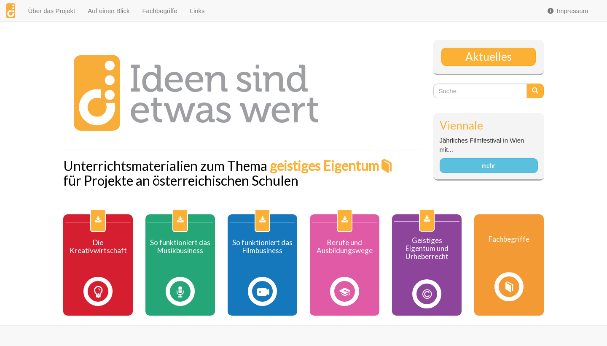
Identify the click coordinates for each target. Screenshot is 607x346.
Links (197, 10)
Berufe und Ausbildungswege (345, 246)
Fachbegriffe (159, 10)
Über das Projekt (51, 10)
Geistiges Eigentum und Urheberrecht (427, 248)
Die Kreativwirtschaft (98, 246)
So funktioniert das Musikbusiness (180, 246)
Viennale (461, 125)
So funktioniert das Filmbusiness (262, 246)
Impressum (567, 10)
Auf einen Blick (108, 10)
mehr (489, 165)
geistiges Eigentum (324, 165)
